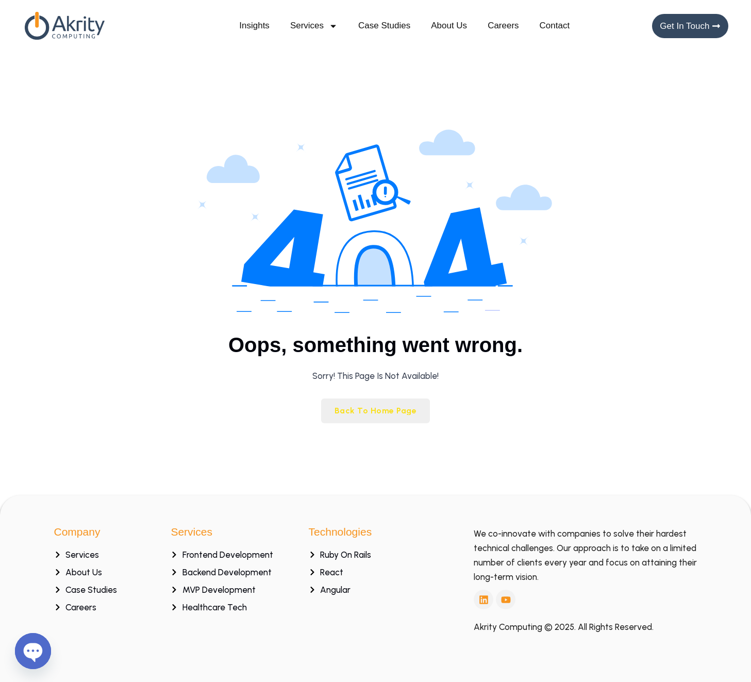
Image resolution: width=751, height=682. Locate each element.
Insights (254, 25)
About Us (449, 25)
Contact (555, 25)
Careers (503, 25)
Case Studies (384, 25)
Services (314, 26)
